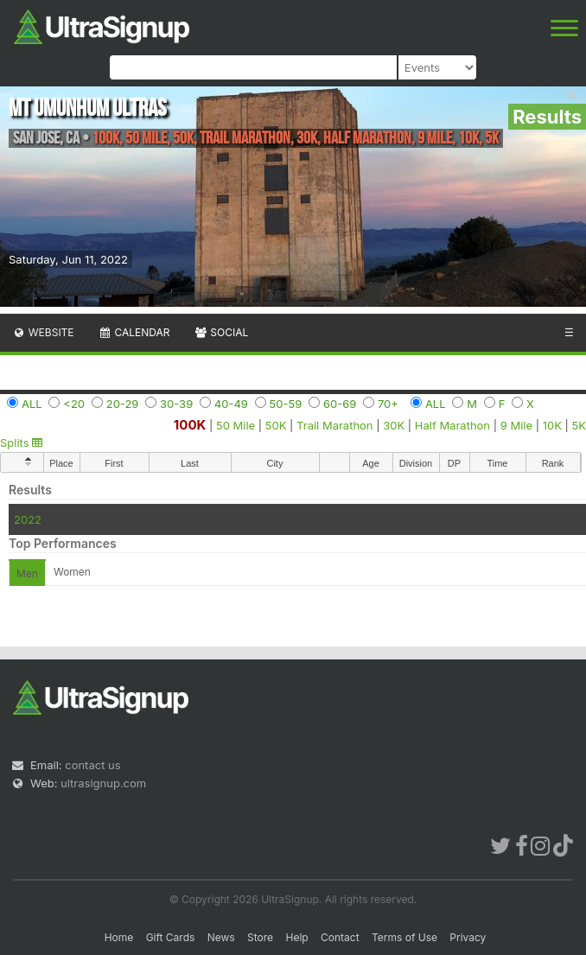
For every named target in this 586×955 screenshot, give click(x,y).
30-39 (176, 404)
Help (296, 937)
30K (393, 425)
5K (579, 425)
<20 (74, 404)
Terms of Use (404, 937)
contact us (92, 765)
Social (221, 332)
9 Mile (516, 425)
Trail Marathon (334, 425)
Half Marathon (452, 425)
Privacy (467, 937)
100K (190, 425)
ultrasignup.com (103, 783)
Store (260, 937)
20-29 (122, 404)
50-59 (286, 404)
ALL (32, 404)
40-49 (231, 404)
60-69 (339, 404)
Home (119, 937)
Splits (21, 442)
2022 (27, 519)
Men (27, 573)
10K (552, 425)
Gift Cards (170, 937)
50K (276, 425)
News (221, 937)
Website (43, 332)
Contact (340, 937)
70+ (388, 404)
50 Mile (235, 425)
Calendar (134, 332)
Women (72, 571)
